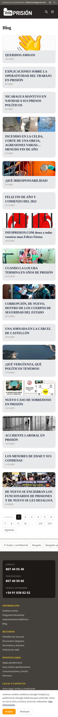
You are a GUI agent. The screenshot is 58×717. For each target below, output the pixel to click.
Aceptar (9, 711)
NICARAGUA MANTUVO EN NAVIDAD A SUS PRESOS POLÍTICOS (25, 101)
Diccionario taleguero (13, 641)
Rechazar (25, 711)
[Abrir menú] (52, 12)
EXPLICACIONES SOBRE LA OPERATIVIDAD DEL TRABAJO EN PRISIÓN (28, 76)
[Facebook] (50, 2)
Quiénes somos (10, 610)
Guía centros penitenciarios (16, 667)
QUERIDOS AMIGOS (20, 55)
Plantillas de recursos (13, 636)
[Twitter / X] (54, 2)
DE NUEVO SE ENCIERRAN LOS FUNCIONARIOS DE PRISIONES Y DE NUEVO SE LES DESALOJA (29, 496)
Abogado (36, 545)
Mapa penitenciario (12, 662)
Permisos (7, 675)
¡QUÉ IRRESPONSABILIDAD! (26, 180)
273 (40, 523)
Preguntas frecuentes (13, 615)
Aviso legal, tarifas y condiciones (18, 688)
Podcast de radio (10, 649)
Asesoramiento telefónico (15, 619)
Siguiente (9, 530)
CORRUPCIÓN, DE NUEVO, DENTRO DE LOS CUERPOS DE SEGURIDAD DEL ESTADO (28, 308)
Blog (4, 623)
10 (25, 523)
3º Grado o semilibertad (16, 545)
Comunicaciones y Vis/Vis (15, 671)
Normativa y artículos (13, 645)
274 (49, 523)
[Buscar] (46, 12)
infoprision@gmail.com (35, 2)
